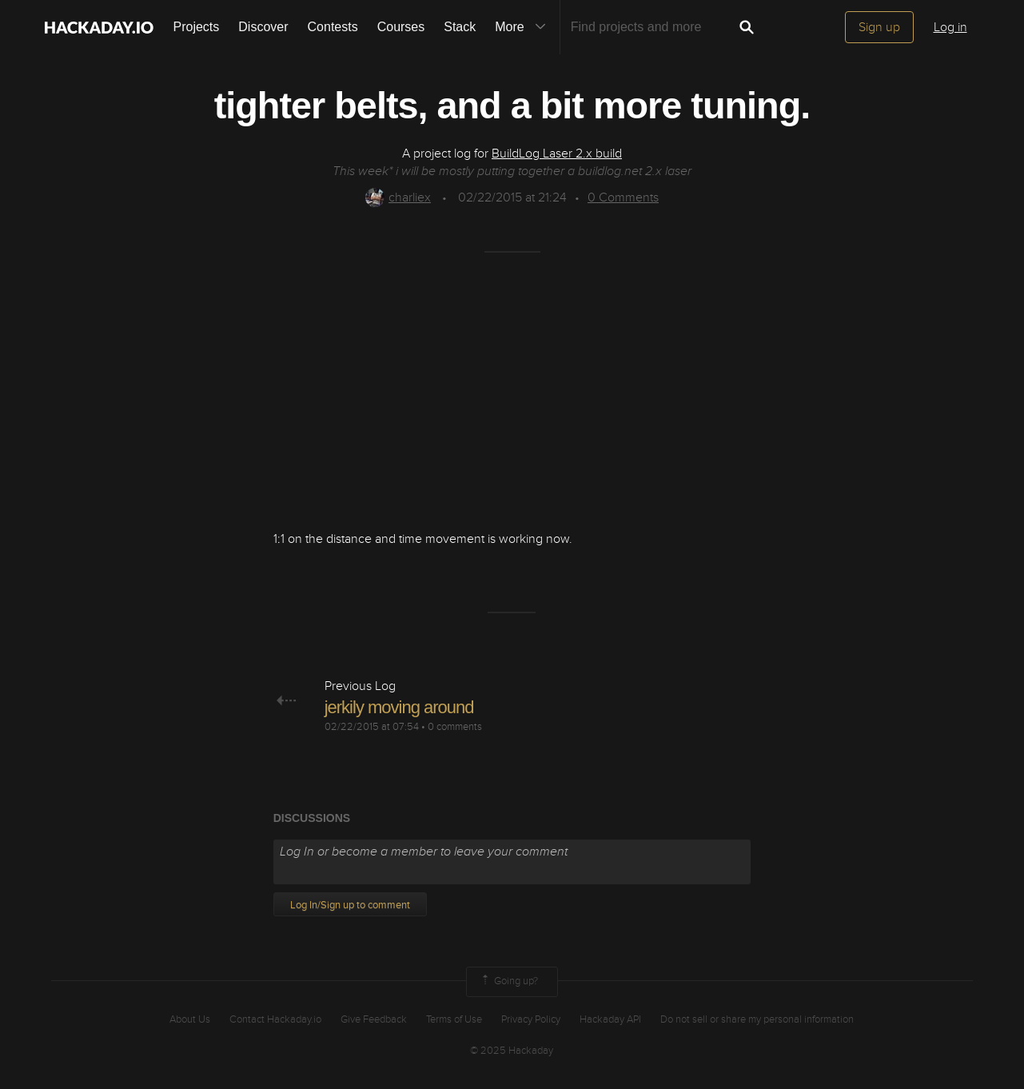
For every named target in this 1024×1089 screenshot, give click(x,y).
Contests (333, 27)
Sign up (879, 27)
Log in (950, 27)
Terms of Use (454, 1019)
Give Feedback (374, 1019)
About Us (189, 1019)
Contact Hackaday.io (275, 1019)
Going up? (508, 982)
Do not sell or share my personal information (757, 1019)
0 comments (455, 726)
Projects (196, 27)
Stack (460, 27)
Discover (263, 27)
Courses (401, 27)
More (523, 27)
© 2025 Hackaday (511, 1050)
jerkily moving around (399, 707)
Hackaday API (610, 1019)
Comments (623, 197)
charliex (398, 197)
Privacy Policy (530, 1019)
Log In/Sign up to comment (350, 905)
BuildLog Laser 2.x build (557, 154)
